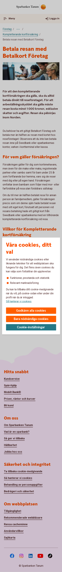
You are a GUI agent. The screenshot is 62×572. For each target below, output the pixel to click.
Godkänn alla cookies (31, 311)
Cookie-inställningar (31, 327)
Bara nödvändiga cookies (31, 319)
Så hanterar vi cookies (18, 301)
